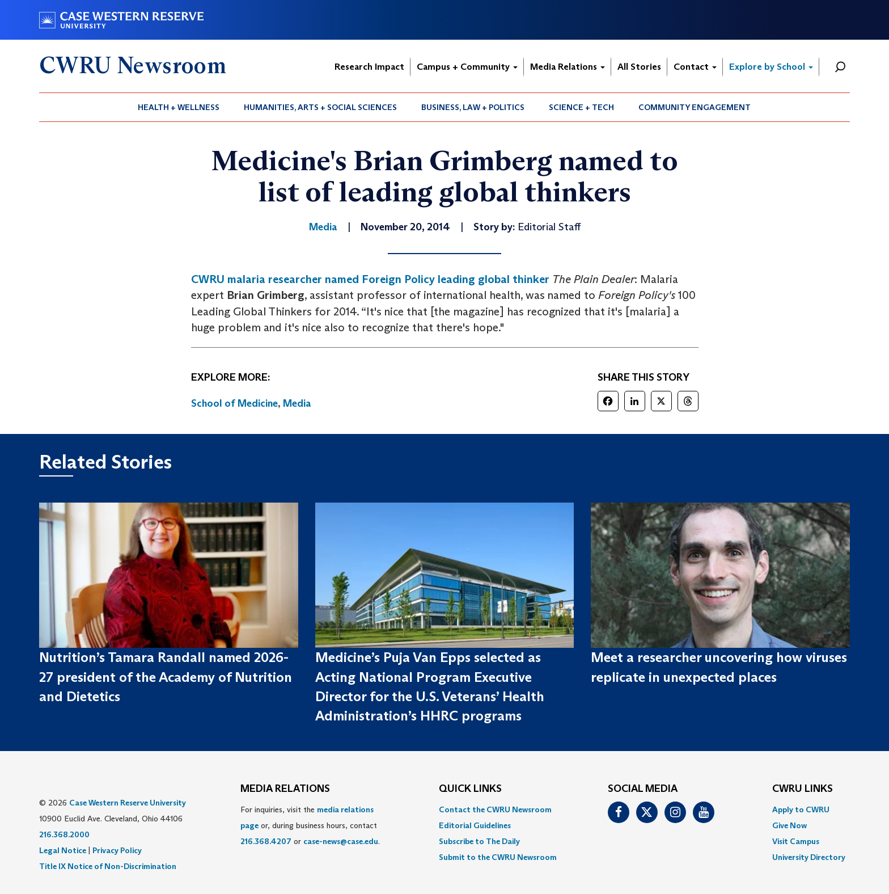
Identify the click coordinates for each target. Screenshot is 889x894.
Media (297, 403)
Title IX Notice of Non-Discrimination (107, 866)
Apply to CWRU (800, 809)
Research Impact (369, 66)
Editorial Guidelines (475, 825)
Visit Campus (795, 841)
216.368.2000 (64, 834)
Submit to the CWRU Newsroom (498, 857)
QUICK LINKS (470, 789)
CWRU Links (802, 789)
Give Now (789, 825)
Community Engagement (694, 107)
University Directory (808, 857)
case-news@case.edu (340, 841)
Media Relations (567, 66)
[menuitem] (179, 107)
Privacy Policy (117, 850)
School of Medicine (234, 403)
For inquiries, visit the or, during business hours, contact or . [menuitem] (310, 825)
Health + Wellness (178, 107)
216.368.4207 (265, 841)
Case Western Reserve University (127, 803)
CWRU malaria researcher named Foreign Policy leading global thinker (370, 279)
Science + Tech (581, 107)
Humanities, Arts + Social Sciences (320, 107)
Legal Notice (62, 850)
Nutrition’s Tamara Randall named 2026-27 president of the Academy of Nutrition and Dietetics (165, 677)
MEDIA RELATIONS (285, 789)
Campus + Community (467, 66)
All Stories (639, 66)
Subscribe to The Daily (479, 841)
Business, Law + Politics (472, 107)
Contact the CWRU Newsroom (495, 809)
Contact (695, 66)
